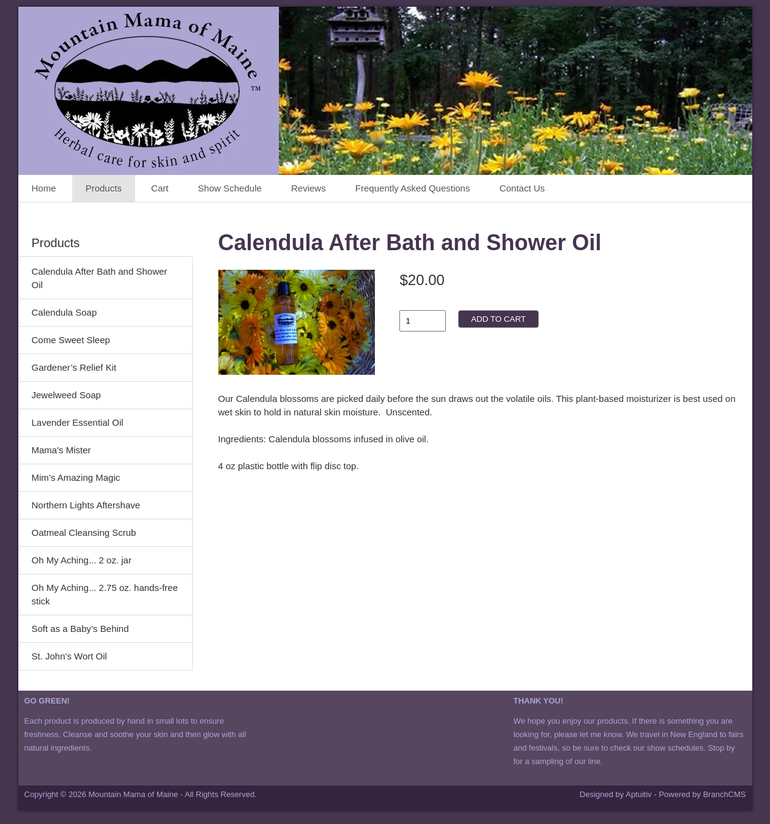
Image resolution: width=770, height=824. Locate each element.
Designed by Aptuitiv (616, 794)
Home (44, 188)
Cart (159, 188)
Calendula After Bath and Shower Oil (100, 278)
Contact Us (522, 188)
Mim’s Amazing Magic (76, 477)
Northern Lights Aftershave (86, 505)
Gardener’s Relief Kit (74, 367)
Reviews (308, 188)
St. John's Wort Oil (69, 656)
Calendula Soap (64, 312)
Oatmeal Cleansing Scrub (84, 532)
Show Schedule (230, 188)
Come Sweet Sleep (71, 340)
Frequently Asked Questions (412, 188)
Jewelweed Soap (66, 395)
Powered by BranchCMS (702, 794)
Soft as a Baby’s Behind (80, 628)
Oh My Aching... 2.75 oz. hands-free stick (105, 594)
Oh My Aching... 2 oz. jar (81, 560)
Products (104, 188)
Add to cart (498, 319)
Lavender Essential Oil (78, 422)
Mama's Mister (61, 450)
